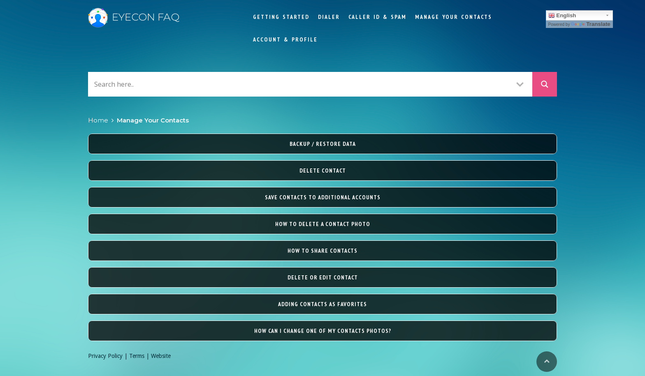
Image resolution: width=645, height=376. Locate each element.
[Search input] (300, 84)
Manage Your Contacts (453, 17)
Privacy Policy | (108, 356)
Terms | (140, 356)
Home (98, 120)
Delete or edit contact (323, 277)
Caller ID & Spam (377, 17)
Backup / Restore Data (323, 144)
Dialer (329, 17)
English (562, 15)
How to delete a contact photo (322, 224)
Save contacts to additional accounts (323, 197)
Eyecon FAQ (133, 17)
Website (161, 356)
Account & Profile (285, 39)
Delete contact (322, 170)
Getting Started (281, 17)
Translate (590, 24)
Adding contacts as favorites (322, 304)
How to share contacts (322, 250)
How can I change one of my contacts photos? (322, 330)
